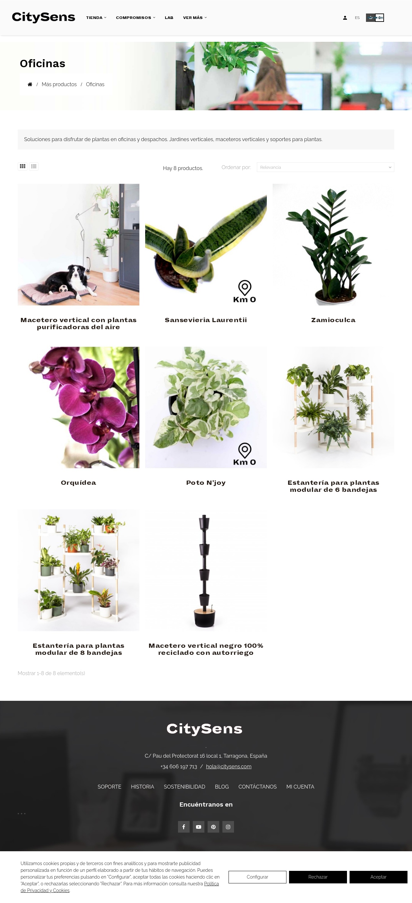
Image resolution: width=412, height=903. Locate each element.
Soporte (109, 787)
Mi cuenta (300, 787)
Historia (142, 787)
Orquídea (78, 483)
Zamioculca (333, 320)
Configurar (257, 877)
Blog (222, 787)
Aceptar (378, 877)
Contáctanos (258, 787)
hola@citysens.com (228, 766)
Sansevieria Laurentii (206, 320)
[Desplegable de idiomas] (357, 17)
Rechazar (317, 877)
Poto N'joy (206, 483)
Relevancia (326, 167)
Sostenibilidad (184, 787)
